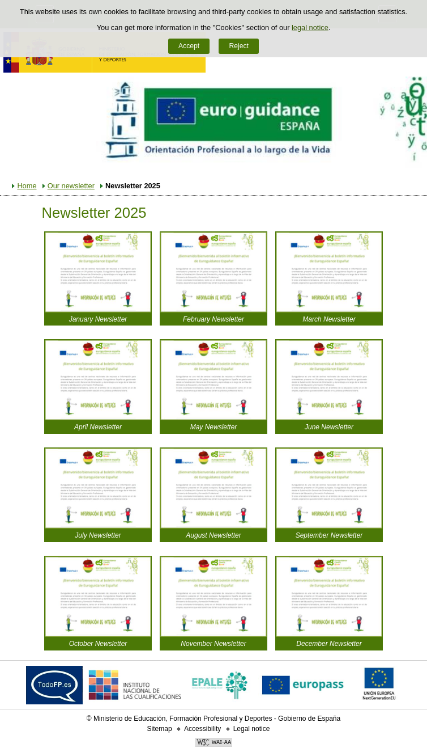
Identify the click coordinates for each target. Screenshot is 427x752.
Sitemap (159, 729)
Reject (238, 46)
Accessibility (202, 729)
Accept (188, 46)
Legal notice (251, 729)
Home (26, 185)
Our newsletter (71, 185)
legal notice (310, 27)
